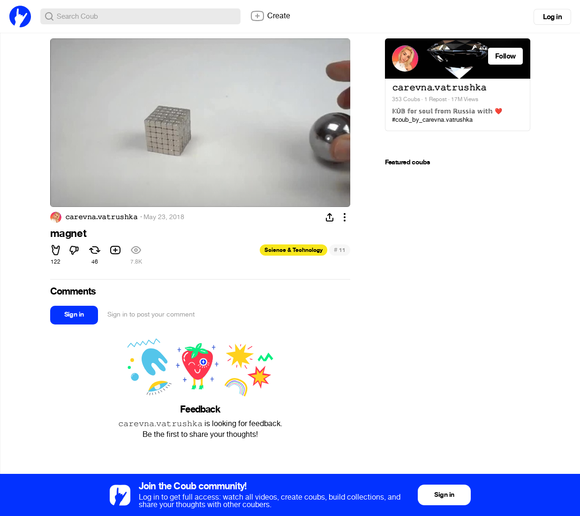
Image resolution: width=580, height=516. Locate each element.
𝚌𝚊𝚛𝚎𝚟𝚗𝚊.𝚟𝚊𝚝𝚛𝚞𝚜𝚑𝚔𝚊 (101, 217)
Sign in (74, 314)
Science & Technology (293, 250)
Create (270, 15)
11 (340, 249)
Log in (552, 17)
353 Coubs (406, 99)
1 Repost (435, 99)
